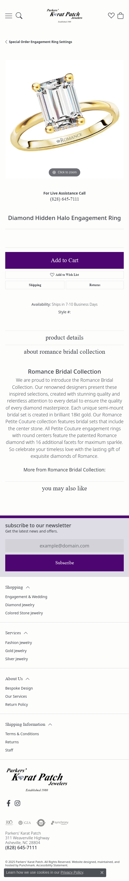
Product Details (64, 337)
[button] (64, 584)
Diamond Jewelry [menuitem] (19, 604)
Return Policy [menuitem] (16, 704)
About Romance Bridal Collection (64, 351)
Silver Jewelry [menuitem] (16, 658)
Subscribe (64, 562)
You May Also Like (64, 488)
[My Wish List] (111, 15)
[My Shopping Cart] (120, 15)
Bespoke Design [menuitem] (19, 688)
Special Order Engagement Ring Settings (40, 42)
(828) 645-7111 (64, 199)
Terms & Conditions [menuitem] (22, 733)
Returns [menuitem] (12, 741)
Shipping (35, 285)
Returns (94, 285)
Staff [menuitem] (9, 750)
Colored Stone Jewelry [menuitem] (24, 612)
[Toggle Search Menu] (19, 15)
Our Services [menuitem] (16, 696)
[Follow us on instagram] (17, 803)
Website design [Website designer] (82, 861)
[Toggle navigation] (9, 15)
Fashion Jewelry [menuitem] (18, 642)
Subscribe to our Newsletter (38, 525)
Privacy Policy (72, 872)
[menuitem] (9, 823)
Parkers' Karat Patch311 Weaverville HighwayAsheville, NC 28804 (27, 840)
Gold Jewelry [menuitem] (15, 650)
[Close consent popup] (102, 872)
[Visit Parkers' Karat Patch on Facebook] (8, 803)
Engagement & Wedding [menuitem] (26, 596)
